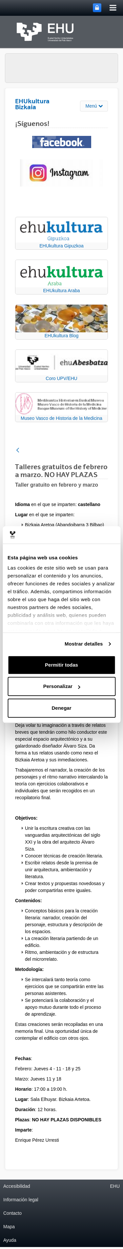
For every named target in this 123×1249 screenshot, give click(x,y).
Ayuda (9, 1240)
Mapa (9, 1226)
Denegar (61, 708)
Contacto (12, 1213)
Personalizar (61, 686)
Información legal (20, 1199)
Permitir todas (61, 665)
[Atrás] (17, 450)
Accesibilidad (16, 1186)
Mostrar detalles (84, 644)
